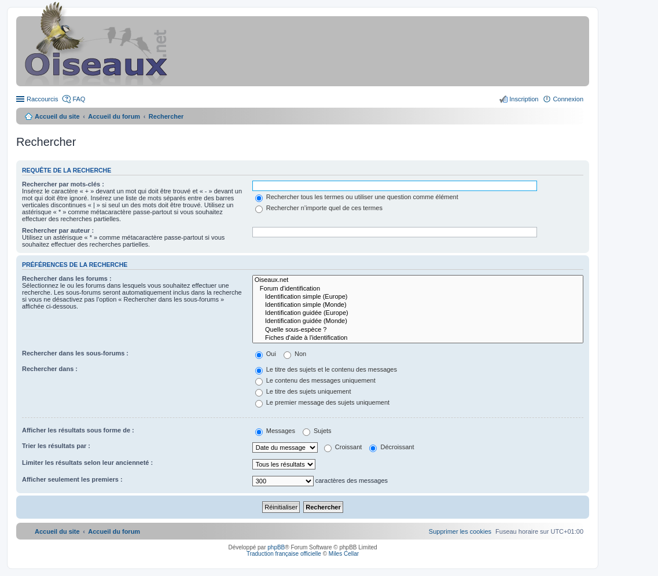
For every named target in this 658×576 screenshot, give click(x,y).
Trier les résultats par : (56, 445)
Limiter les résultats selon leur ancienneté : (87, 462)
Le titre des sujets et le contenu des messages (326, 369)
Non (295, 353)
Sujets (317, 430)
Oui (265, 353)
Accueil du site (57, 116)
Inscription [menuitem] (523, 99)
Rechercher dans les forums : (67, 278)
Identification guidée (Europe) (417, 313)
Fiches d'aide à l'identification (417, 338)
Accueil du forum (114, 116)
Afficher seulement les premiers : (72, 479)
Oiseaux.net (417, 280)
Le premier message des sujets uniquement (322, 402)
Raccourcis (42, 99)
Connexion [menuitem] (568, 99)
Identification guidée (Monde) (417, 321)
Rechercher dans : (50, 368)
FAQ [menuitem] (78, 99)
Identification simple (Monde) (417, 305)
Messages (275, 430)
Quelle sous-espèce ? (417, 330)
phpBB (276, 547)
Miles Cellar (344, 554)
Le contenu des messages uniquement (315, 380)
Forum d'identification (417, 289)
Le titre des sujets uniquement (303, 391)
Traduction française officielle (284, 554)
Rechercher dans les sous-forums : (75, 353)
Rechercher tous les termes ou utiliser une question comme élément (356, 196)
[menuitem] (460, 531)
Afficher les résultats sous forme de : (78, 430)
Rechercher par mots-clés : (63, 184)
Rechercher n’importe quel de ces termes (319, 207)
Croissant (343, 446)
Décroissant (391, 446)
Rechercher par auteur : (58, 230)
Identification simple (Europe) (417, 297)
